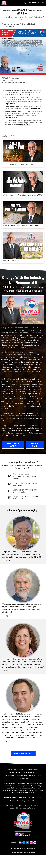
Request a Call (10, 104)
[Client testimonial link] (23, 533)
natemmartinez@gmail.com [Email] (28, 808)
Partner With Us (36, 109)
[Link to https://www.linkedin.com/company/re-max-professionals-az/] (27, 842)
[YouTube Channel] (22, 775)
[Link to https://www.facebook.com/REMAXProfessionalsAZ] (23, 842)
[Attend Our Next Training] (30, 772)
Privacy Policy (15, 848)
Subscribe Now (24, 125)
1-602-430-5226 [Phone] (32, 3)
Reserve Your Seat (11, 118)
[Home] (3, 2)
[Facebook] (32, 775)
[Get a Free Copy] (19, 769)
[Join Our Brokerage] (14, 772)
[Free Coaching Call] (32, 769)
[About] (39, 775)
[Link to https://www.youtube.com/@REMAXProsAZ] (20, 842)
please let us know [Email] (28, 792)
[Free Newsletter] (9, 775)
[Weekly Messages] (23, 779)
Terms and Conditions (28, 848)
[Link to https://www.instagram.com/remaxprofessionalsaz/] (31, 842)
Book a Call (34, 444)
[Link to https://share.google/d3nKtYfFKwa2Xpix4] (34, 842)
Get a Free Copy (24, 95)
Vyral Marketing (30, 853)
